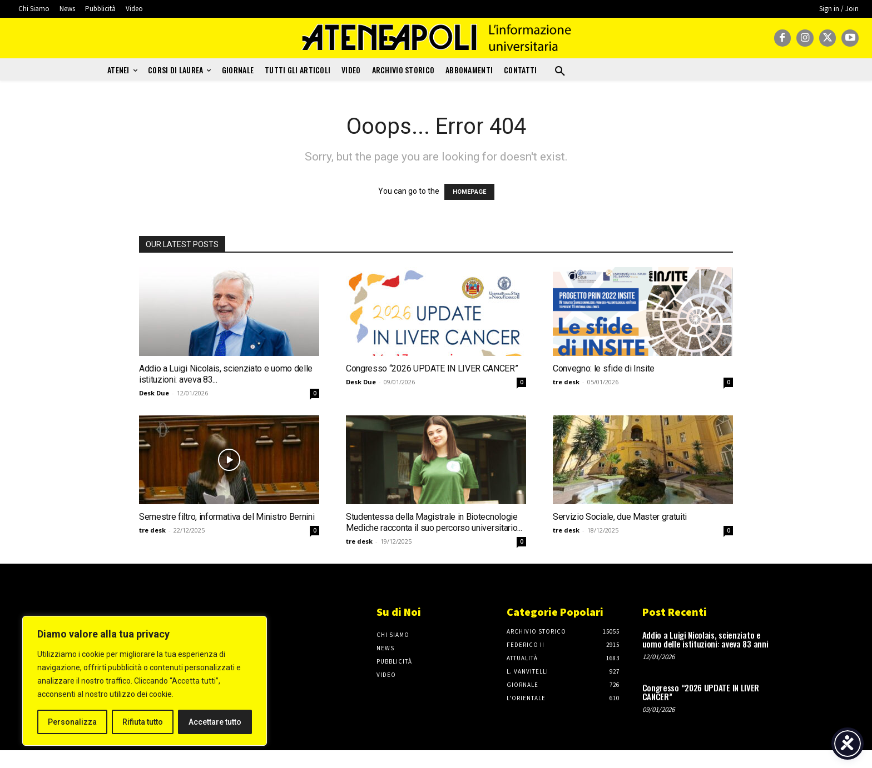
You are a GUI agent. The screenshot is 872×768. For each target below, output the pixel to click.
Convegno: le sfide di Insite (604, 368)
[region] (144, 681)
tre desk (566, 382)
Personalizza (72, 721)
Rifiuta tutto (142, 721)
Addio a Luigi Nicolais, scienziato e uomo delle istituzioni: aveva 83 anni (705, 639)
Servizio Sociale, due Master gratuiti (620, 516)
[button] (560, 71)
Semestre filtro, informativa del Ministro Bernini (226, 516)
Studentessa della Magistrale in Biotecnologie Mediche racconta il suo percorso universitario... (434, 522)
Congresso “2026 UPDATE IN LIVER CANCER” (432, 368)
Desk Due (154, 393)
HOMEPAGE (469, 191)
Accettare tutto (215, 721)
